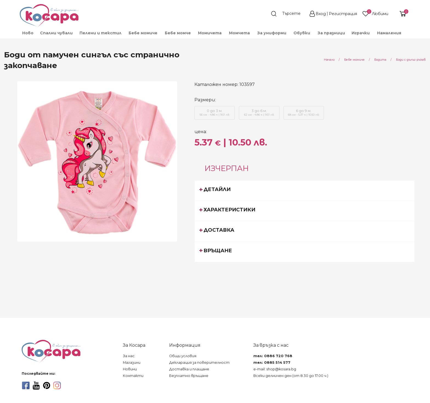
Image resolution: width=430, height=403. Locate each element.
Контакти (133, 376)
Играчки (361, 32)
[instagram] (57, 385)
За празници (331, 32)
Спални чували (56, 32)
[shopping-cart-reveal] (400, 13)
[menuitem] (27, 33)
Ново (27, 32)
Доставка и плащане (189, 369)
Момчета (239, 32)
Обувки (301, 32)
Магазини (131, 362)
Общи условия (182, 356)
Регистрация (343, 14)
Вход (321, 14)
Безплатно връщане (188, 376)
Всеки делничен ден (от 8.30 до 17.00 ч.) (290, 376)
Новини (130, 369)
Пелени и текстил (100, 32)
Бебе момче (178, 32)
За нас (129, 356)
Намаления (389, 32)
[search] (288, 13)
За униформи (271, 32)
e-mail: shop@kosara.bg (274, 369)
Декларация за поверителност (199, 362)
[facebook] (26, 385)
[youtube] (36, 385)
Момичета (210, 32)
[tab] (304, 190)
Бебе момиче (143, 32)
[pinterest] (47, 385)
